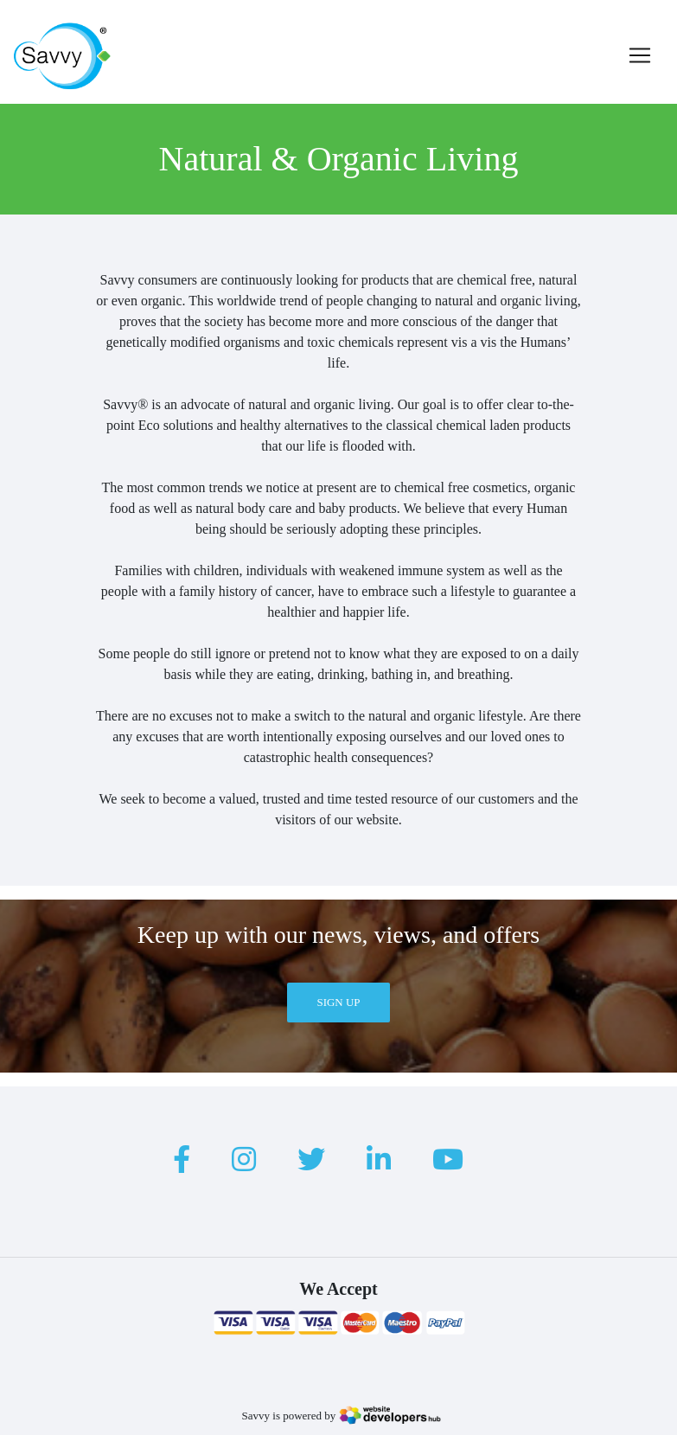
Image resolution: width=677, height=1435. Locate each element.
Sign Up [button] (338, 1002)
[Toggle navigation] (639, 55)
